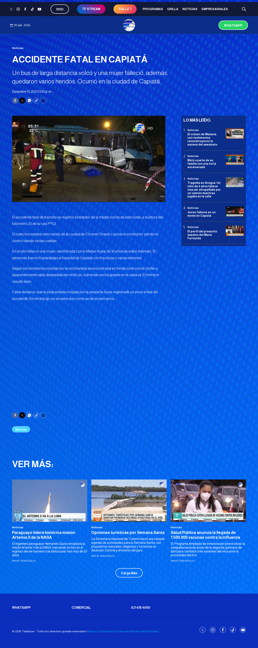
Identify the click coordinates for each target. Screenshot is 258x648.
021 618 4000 (140, 607)
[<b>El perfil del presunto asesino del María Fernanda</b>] (235, 231)
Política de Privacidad (145, 631)
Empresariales (215, 9)
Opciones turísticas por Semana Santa (127, 532)
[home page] (129, 25)
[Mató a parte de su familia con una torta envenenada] (235, 160)
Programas (153, 9)
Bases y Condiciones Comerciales (109, 631)
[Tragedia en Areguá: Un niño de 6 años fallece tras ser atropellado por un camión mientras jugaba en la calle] (235, 182)
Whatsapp (233, 25)
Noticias (190, 9)
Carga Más (129, 573)
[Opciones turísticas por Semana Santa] (128, 500)
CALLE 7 (125, 9)
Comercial (81, 607)
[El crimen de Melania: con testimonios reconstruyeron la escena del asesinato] (235, 134)
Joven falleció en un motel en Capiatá (201, 214)
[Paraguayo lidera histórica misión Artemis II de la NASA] (49, 500)
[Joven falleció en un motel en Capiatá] (235, 211)
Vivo (59, 9)
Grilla (172, 9)
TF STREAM (91, 9)
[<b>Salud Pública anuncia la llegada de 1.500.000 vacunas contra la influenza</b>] (208, 500)
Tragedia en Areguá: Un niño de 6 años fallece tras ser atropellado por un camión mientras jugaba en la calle (204, 189)
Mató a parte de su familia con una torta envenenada (201, 164)
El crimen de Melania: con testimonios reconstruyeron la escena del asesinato (202, 139)
